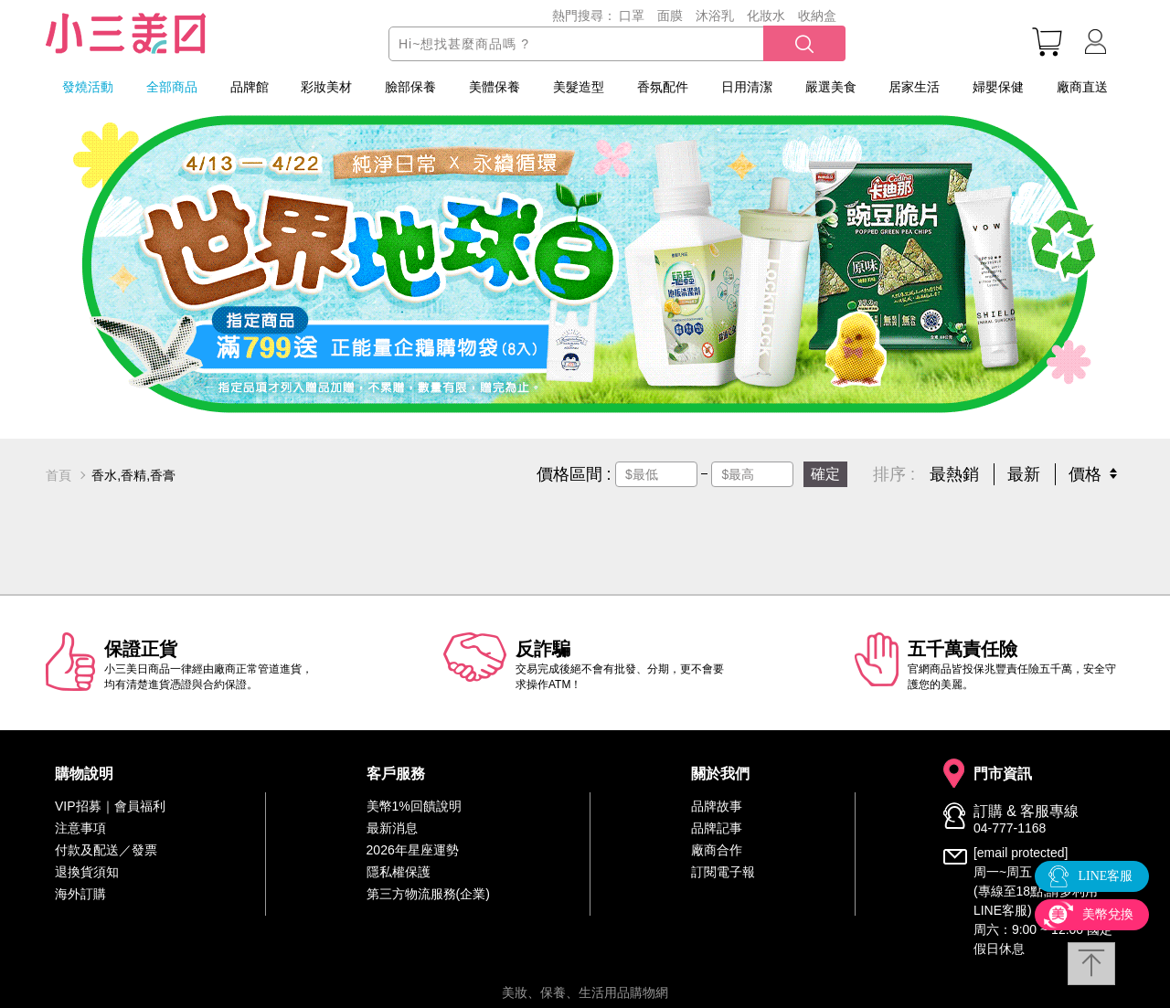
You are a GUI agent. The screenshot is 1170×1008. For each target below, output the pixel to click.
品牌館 (249, 87)
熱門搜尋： (584, 15)
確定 (825, 474)
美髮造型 (578, 87)
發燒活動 (87, 87)
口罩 (631, 15)
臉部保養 (410, 87)
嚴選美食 (830, 87)
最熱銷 (954, 474)
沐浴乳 (715, 15)
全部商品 (171, 87)
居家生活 (914, 87)
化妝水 (766, 15)
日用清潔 (746, 87)
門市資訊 (1002, 774)
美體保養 (494, 87)
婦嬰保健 (998, 87)
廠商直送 (1082, 87)
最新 (1023, 474)
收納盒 (817, 15)
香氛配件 (662, 87)
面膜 (670, 15)
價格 (1085, 474)
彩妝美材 (326, 87)
